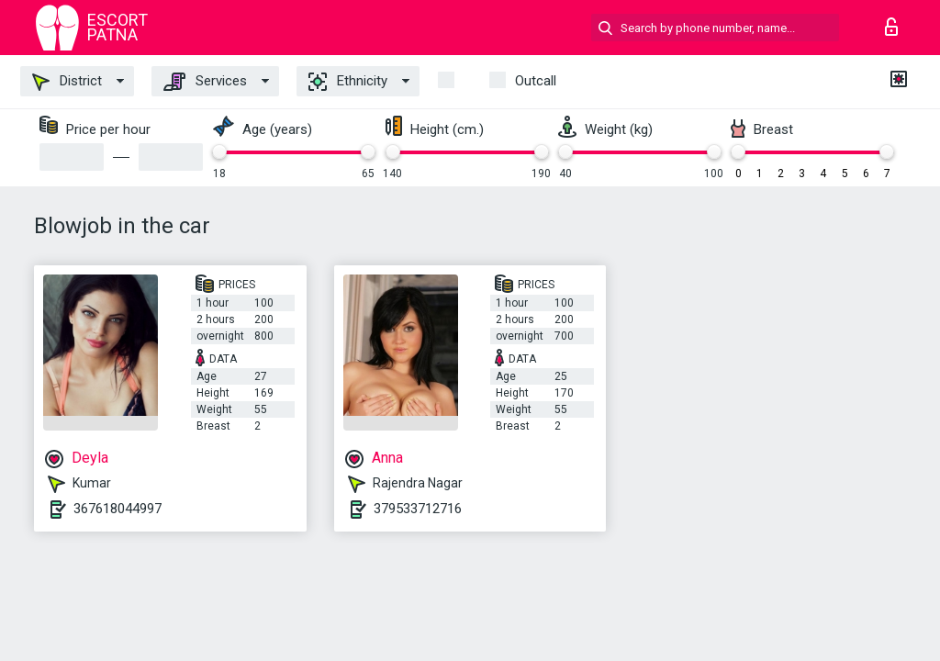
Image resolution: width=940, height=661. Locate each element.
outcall (535, 81)
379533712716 (418, 508)
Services (205, 82)
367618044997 (117, 508)
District (67, 82)
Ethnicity (347, 82)
